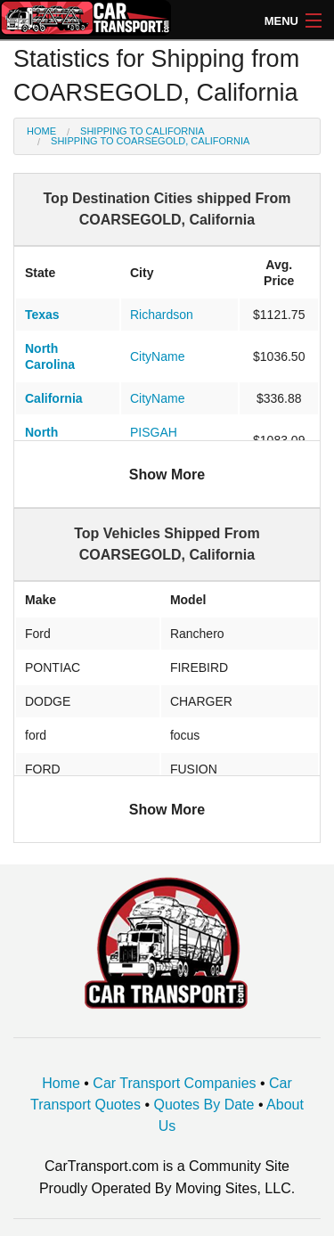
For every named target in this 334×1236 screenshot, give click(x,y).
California (54, 398)
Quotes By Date (204, 1104)
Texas (42, 314)
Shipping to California (142, 131)
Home (41, 131)
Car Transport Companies (174, 1083)
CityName (157, 356)
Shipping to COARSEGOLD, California (150, 140)
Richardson (161, 314)
